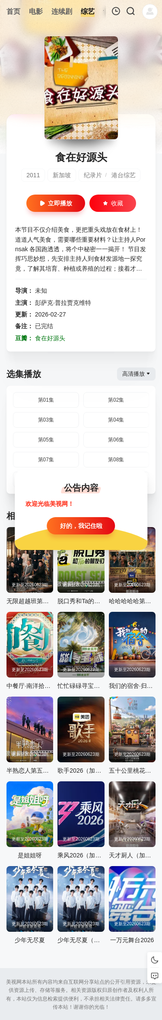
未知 (41, 290)
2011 (33, 175)
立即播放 (55, 203)
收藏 (112, 203)
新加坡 (62, 175)
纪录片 (93, 175)
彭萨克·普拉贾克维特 (63, 302)
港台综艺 (123, 175)
